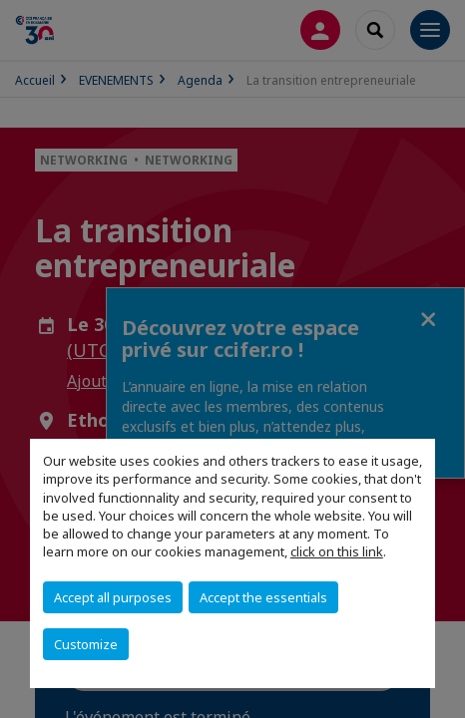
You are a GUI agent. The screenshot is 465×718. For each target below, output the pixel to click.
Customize (86, 644)
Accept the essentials (263, 597)
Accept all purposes (113, 597)
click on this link (336, 551)
